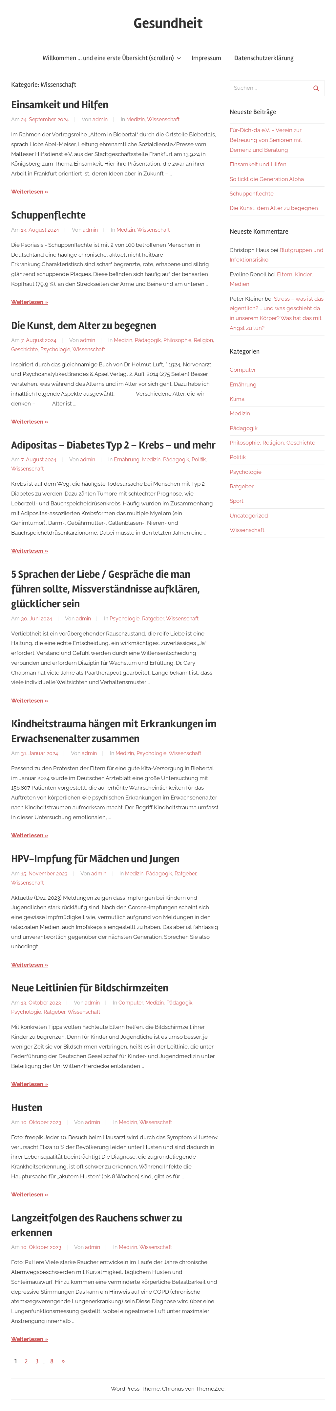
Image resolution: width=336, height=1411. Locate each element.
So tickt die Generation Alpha (267, 179)
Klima (237, 399)
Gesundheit (168, 23)
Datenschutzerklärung (264, 58)
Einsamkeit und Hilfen (59, 104)
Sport (236, 500)
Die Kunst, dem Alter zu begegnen (83, 325)
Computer (130, 1003)
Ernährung (126, 459)
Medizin (135, 119)
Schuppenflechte (48, 215)
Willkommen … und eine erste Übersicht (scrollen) (112, 58)
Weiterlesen (27, 191)
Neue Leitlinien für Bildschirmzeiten (89, 988)
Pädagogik (148, 340)
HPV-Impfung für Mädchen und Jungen (95, 858)
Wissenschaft (163, 119)
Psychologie (55, 349)
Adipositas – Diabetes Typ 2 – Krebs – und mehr (113, 445)
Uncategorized (249, 515)
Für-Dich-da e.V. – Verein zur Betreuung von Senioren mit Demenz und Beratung (266, 140)
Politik (199, 459)
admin (100, 119)
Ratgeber (153, 618)
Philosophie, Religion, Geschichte (272, 442)
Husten (26, 1107)
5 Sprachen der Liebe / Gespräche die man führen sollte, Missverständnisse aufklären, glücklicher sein (105, 589)
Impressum (206, 58)
